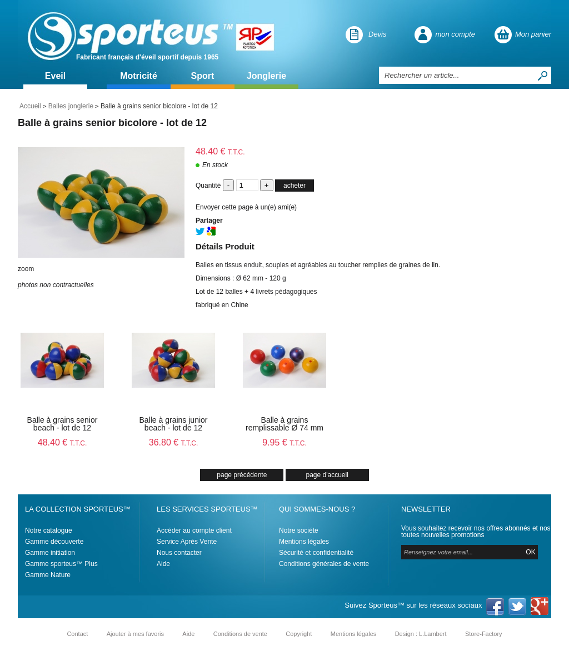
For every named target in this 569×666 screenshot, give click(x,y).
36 (173, 442)
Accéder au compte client (194, 530)
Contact (77, 633)
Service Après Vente (187, 541)
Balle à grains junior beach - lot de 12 (173, 424)
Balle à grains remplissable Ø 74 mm (284, 424)
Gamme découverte (54, 541)
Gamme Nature (48, 575)
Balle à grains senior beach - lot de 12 (62, 424)
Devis (377, 34)
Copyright (299, 633)
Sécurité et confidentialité (316, 553)
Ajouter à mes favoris (135, 633)
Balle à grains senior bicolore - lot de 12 (112, 122)
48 (62, 442)
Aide (163, 564)
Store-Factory (483, 633)
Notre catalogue (48, 530)
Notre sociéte (298, 530)
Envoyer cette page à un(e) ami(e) (246, 207)
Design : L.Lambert (421, 633)
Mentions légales (304, 541)
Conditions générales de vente (324, 564)
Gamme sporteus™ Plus (61, 564)
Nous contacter (179, 553)
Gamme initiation (50, 553)
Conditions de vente (240, 633)
